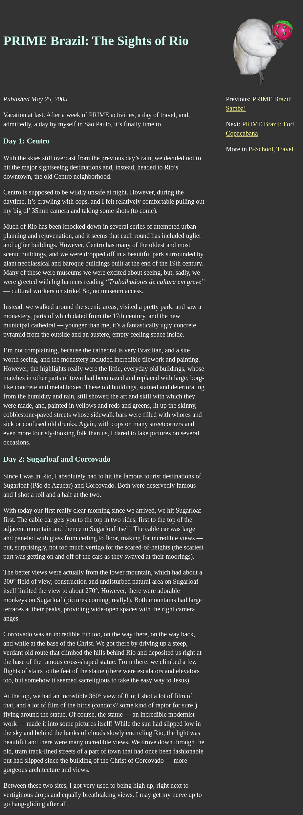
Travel (284, 149)
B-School (261, 149)
